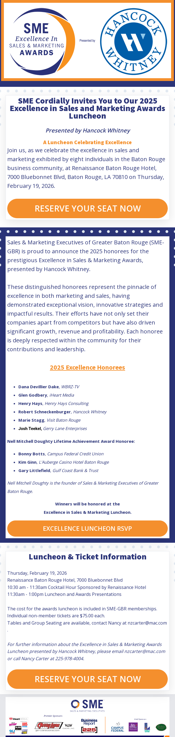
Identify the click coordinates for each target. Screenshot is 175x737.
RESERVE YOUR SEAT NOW (88, 208)
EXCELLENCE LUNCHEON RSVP (87, 528)
